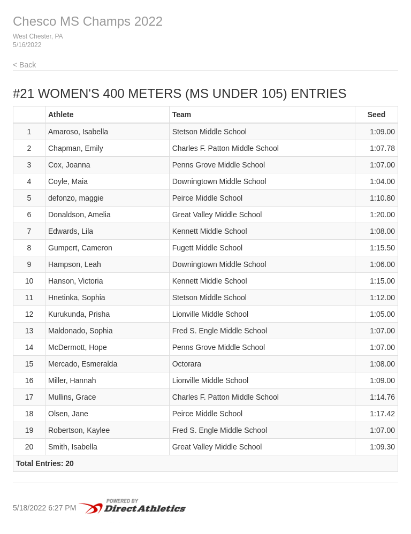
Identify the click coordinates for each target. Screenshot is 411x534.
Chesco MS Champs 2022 (88, 21)
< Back (24, 64)
